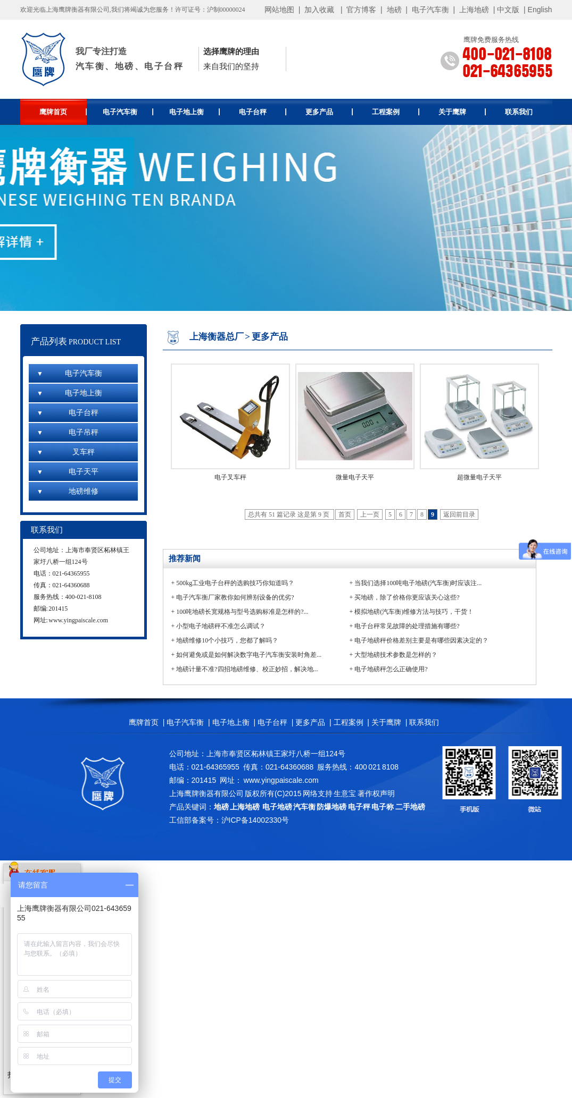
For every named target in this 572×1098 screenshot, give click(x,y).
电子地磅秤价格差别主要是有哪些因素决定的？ (421, 640)
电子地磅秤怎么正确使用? (390, 669)
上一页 (369, 514)
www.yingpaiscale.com (78, 620)
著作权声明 (376, 793)
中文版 (508, 9)
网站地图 (279, 9)
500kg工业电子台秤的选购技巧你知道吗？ (235, 583)
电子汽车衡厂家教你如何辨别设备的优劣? (235, 597)
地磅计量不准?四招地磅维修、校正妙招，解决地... (247, 669)
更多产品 (329, 112)
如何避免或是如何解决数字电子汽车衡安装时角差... (248, 654)
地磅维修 (67, 491)
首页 (344, 514)
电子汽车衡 (430, 9)
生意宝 (345, 793)
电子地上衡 (194, 112)
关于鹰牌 (462, 112)
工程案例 (395, 112)
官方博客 (361, 9)
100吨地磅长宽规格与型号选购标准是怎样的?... (242, 611)
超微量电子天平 (479, 477)
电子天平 (67, 471)
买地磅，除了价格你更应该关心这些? (406, 597)
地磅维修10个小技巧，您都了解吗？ (227, 640)
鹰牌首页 (63, 112)
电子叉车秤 (230, 477)
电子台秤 (262, 112)
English (540, 9)
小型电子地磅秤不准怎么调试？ (221, 626)
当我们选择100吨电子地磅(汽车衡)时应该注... (418, 583)
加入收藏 (319, 9)
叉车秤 (66, 452)
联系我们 (519, 112)
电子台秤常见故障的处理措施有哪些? (406, 626)
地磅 (394, 9)
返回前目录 (459, 514)
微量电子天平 (355, 477)
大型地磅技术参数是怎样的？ (395, 654)
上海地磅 (473, 9)
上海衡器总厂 (216, 337)
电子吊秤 (67, 432)
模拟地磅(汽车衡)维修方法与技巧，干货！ (414, 611)
